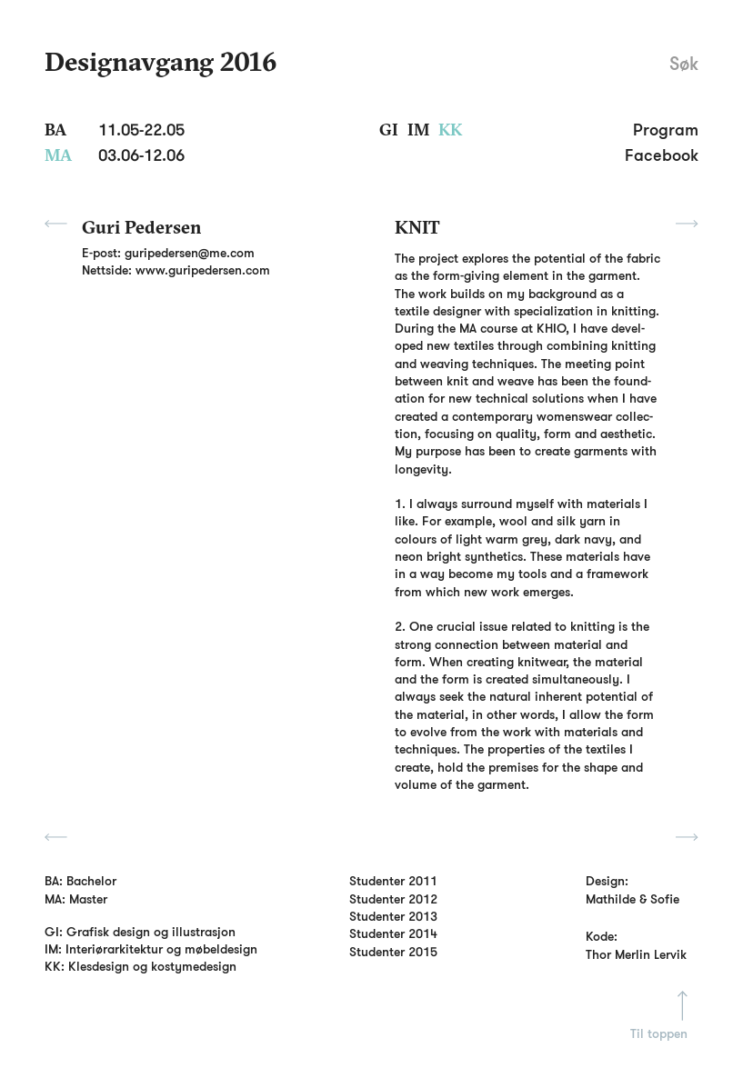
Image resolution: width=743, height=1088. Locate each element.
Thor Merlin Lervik (636, 954)
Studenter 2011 (393, 881)
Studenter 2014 (393, 933)
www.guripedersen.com (203, 270)
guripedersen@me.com (190, 253)
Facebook (661, 155)
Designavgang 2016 (161, 61)
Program (665, 130)
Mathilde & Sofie (632, 899)
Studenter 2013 (393, 916)
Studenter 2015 (393, 952)
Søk (683, 64)
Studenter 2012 (393, 899)
